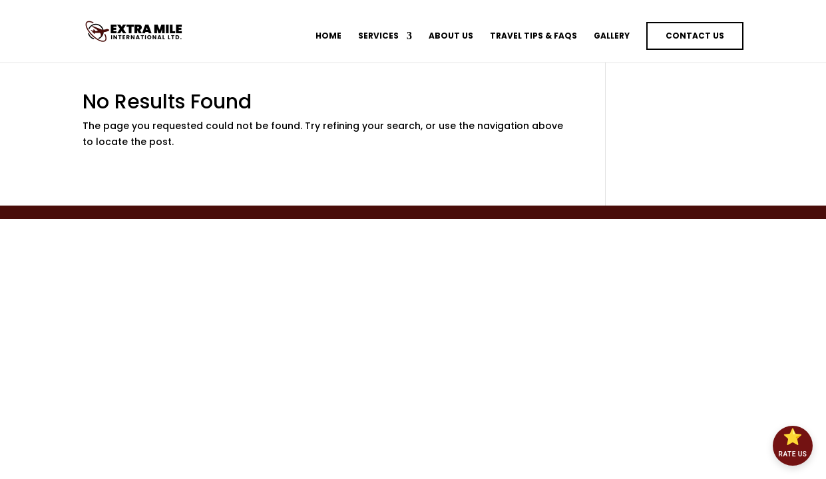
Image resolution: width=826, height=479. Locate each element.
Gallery (612, 36)
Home (328, 36)
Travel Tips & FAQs (533, 36)
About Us (451, 36)
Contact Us (695, 35)
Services (378, 36)
